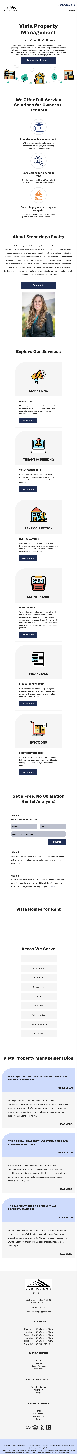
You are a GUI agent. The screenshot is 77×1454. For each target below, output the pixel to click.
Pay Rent (38, 1363)
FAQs (38, 1392)
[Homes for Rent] (38, 168)
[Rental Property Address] (38, 834)
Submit (57, 842)
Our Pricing (38, 1416)
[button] (34, 1293)
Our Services (38, 1413)
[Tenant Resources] (38, 202)
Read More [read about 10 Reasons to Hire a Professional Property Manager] (66, 1254)
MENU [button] (72, 10)
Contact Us (38, 285)
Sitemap (33, 1448)
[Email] (53, 826)
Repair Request (38, 1366)
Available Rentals (38, 1387)
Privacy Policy (44, 1448)
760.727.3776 (66, 4)
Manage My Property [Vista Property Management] (38, 60)
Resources (39, 1369)
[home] (11, 8)
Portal (38, 1360)
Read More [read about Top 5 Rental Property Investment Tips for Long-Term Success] (66, 1189)
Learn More (28, 420)
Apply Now (38, 1390)
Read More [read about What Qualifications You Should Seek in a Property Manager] (66, 1124)
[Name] (24, 826)
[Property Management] (38, 134)
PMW (72, 1446)
